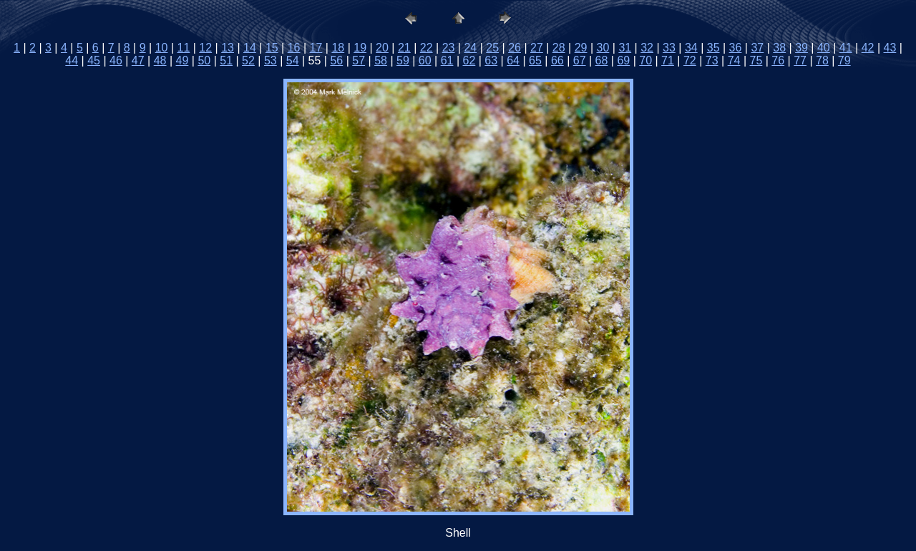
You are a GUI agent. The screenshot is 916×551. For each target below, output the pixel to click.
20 (382, 48)
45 (93, 60)
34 (691, 48)
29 (581, 48)
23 (448, 48)
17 (316, 48)
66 (557, 60)
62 (469, 60)
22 (426, 48)
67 (579, 60)
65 (535, 60)
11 (183, 48)
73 (712, 60)
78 (822, 60)
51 (226, 60)
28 (558, 48)
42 (868, 48)
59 (402, 60)
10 (161, 48)
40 (823, 48)
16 (294, 48)
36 (735, 48)
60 (425, 60)
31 (624, 48)
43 (890, 48)
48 (160, 60)
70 (645, 60)
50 (204, 60)
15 (271, 48)
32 (646, 48)
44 (71, 60)
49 (182, 60)
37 (757, 48)
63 (490, 60)
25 (492, 48)
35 (713, 48)
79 (844, 60)
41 (845, 48)
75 (755, 60)
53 (270, 60)
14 (249, 48)
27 (536, 48)
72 (689, 60)
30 (603, 48)
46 (115, 60)
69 (623, 60)
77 (800, 60)
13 (227, 48)
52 (248, 60)
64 (513, 60)
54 (292, 60)
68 (601, 60)
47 (138, 60)
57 (358, 60)
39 (801, 48)
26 (514, 48)
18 (337, 48)
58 (380, 60)
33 (669, 48)
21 (404, 48)
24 (470, 48)
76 (777, 60)
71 (667, 60)
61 (447, 60)
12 (205, 48)
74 (734, 60)
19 (360, 48)
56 (336, 60)
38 (779, 48)
